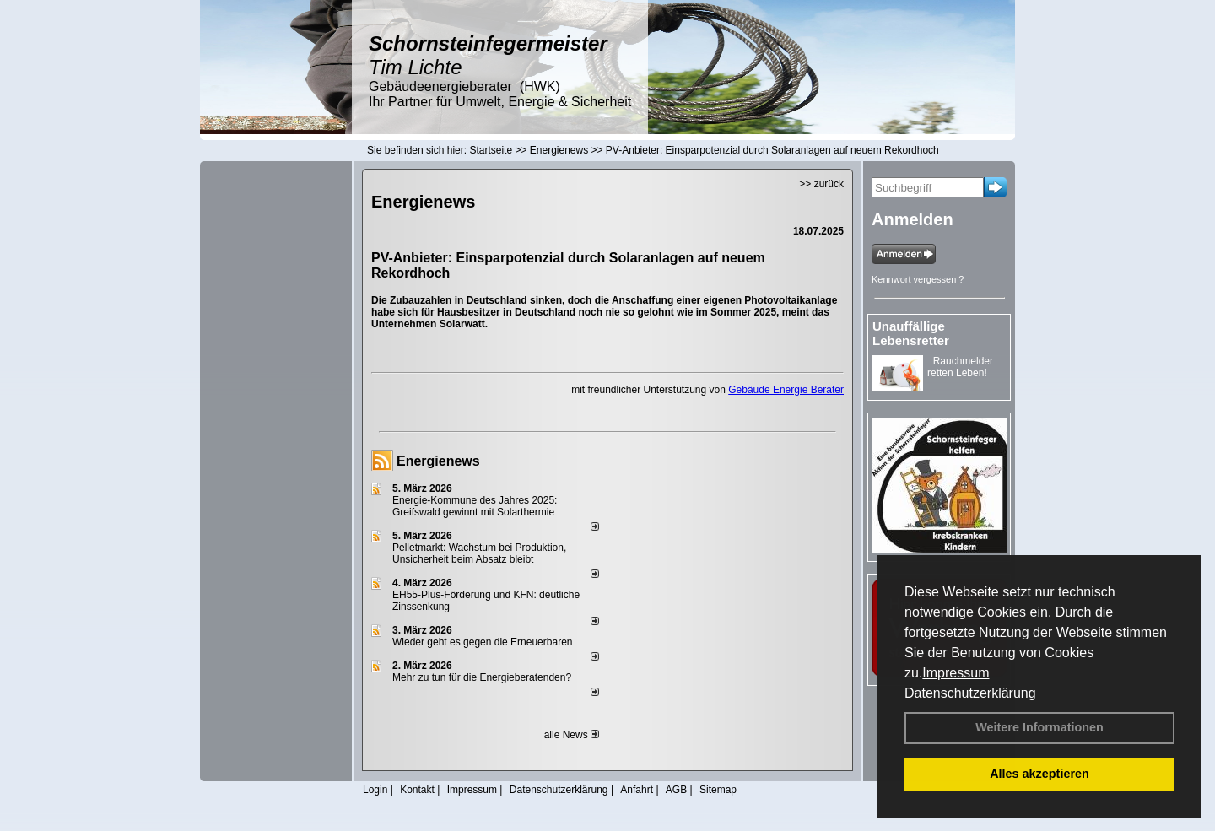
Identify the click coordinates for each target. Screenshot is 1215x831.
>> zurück (821, 184)
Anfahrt (636, 790)
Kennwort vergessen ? (918, 279)
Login (375, 790)
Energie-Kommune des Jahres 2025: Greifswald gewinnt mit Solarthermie (474, 506)
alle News (571, 735)
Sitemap (718, 790)
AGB (676, 790)
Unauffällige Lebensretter (910, 333)
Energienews (438, 461)
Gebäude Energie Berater (786, 390)
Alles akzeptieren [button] (1039, 773)
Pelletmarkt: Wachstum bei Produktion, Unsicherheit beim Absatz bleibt (479, 553)
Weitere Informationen (1039, 727)
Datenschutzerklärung (970, 693)
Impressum (955, 673)
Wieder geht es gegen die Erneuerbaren (482, 642)
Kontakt (417, 790)
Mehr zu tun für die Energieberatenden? (481, 677)
